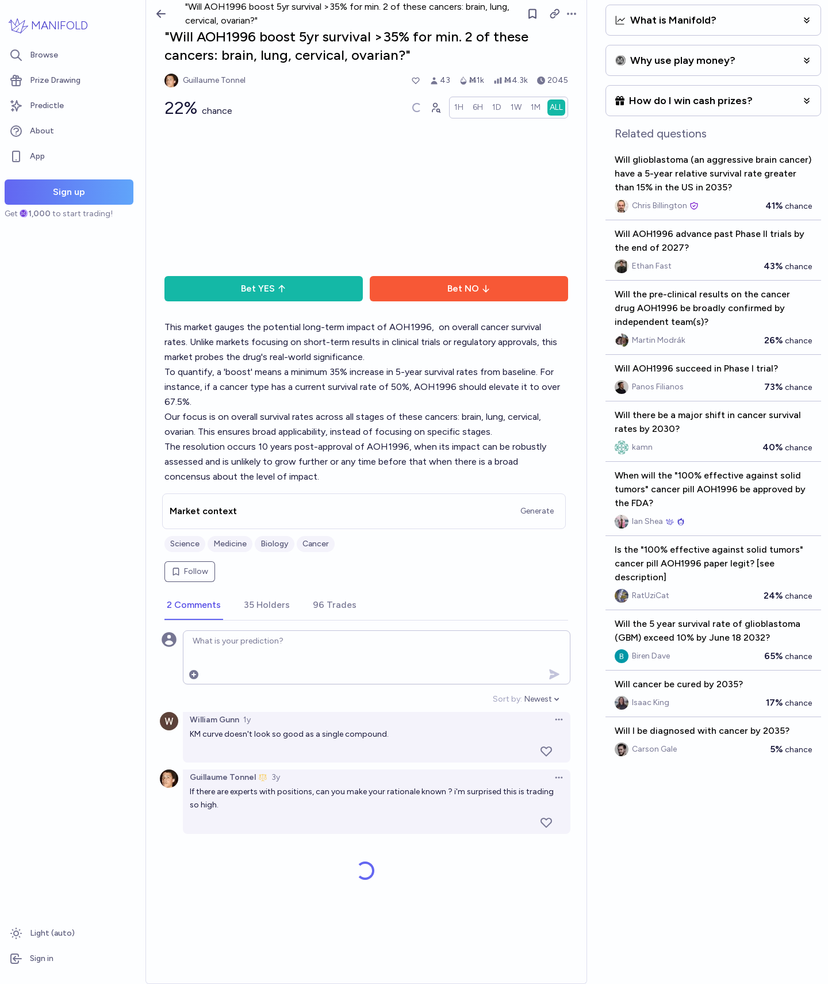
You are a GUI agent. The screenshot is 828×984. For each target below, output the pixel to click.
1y (247, 720)
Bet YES (263, 288)
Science (185, 544)
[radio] (459, 107)
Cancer (315, 544)
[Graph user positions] (435, 107)
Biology (274, 544)
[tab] (193, 605)
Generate (537, 511)
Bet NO (468, 288)
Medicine (230, 544)
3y (275, 777)
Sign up (69, 191)
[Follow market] (532, 14)
